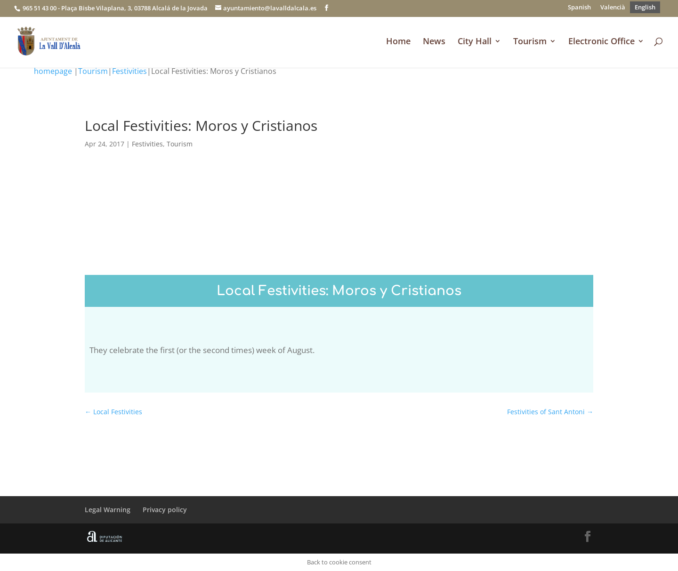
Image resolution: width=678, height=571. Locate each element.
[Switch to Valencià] (613, 7)
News (434, 42)
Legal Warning (107, 509)
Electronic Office (601, 42)
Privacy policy (165, 509)
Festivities (129, 71)
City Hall (475, 42)
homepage (53, 71)
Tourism (530, 42)
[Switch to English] (645, 7)
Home (398, 42)
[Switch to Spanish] (579, 7)
